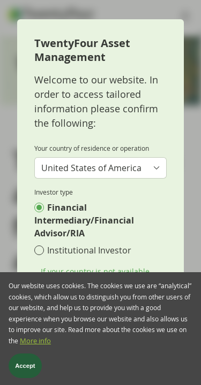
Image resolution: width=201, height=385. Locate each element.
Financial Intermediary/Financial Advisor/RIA (84, 220)
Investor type (53, 192)
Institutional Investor (89, 250)
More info (35, 348)
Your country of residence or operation (91, 148)
